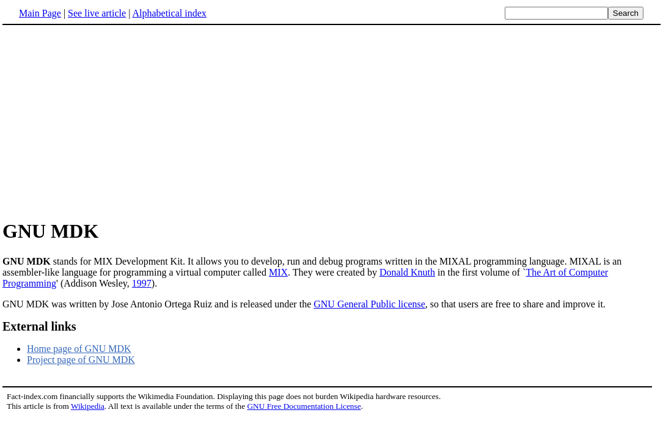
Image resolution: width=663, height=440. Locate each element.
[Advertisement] (105, 121)
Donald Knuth (407, 272)
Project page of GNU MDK (81, 359)
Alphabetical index (169, 13)
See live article (97, 13)
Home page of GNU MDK (79, 348)
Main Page (40, 13)
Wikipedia (87, 406)
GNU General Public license (369, 304)
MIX (278, 272)
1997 (142, 283)
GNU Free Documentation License (304, 406)
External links (39, 326)
